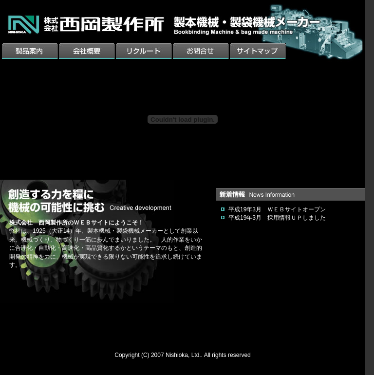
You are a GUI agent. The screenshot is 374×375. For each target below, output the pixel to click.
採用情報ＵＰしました (296, 217)
